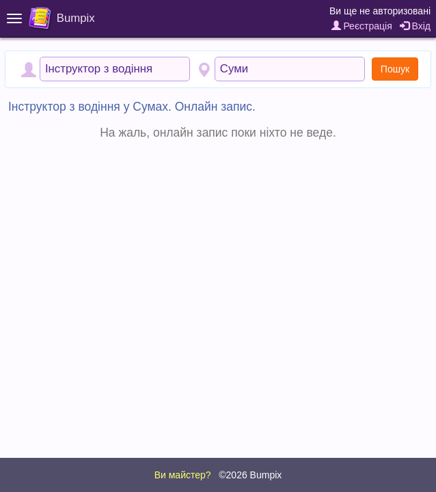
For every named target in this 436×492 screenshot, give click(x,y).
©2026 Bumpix (250, 474)
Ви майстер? (182, 474)
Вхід (415, 25)
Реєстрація (361, 25)
